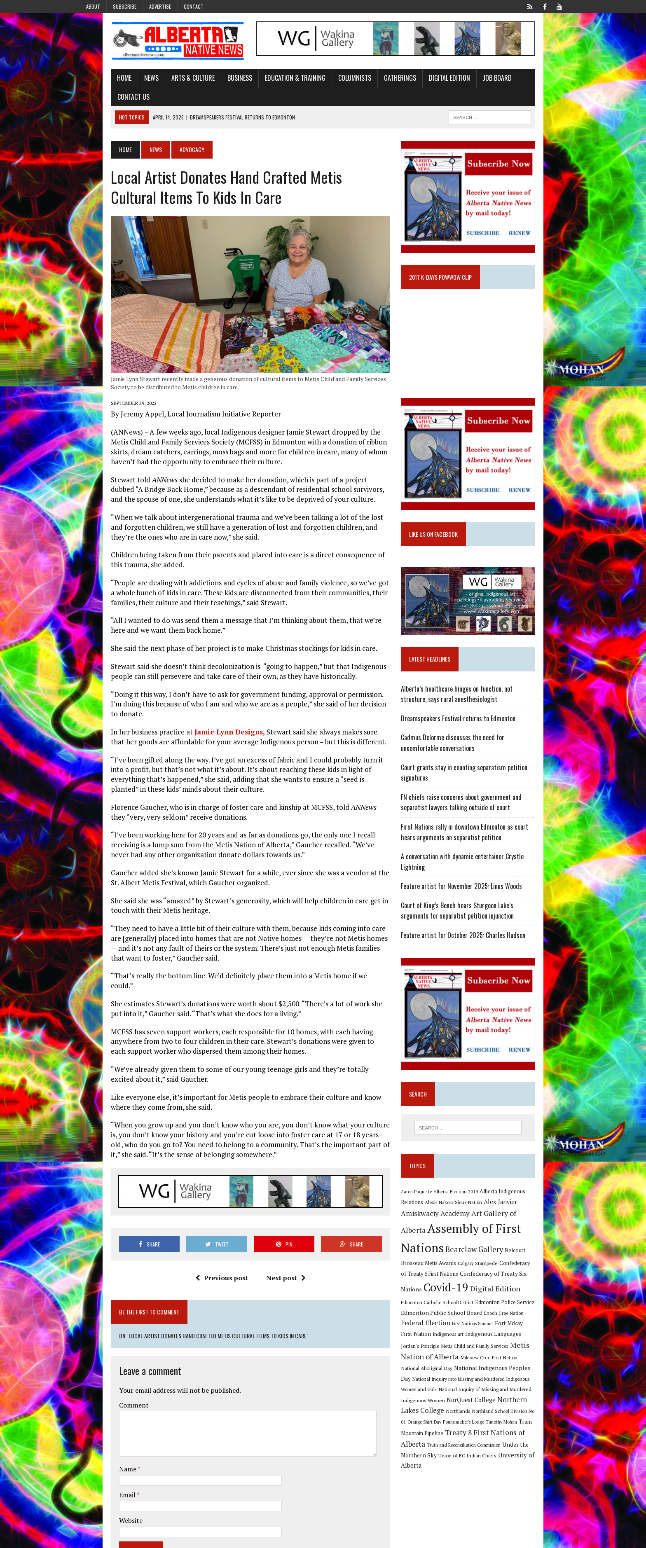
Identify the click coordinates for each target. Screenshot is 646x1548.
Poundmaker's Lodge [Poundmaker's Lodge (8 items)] (499, 1403)
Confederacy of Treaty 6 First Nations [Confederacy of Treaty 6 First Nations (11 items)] (498, 1266)
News (120, 84)
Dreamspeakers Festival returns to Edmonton (469, 733)
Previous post (211, 1262)
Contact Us (510, 84)
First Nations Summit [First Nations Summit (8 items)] (499, 1317)
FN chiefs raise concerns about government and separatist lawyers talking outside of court (486, 817)
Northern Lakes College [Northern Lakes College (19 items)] (449, 1391)
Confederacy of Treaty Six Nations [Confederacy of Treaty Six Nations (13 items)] (456, 1282)
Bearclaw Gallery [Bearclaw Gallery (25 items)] (441, 1254)
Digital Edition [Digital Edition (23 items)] (437, 1295)
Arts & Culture (162, 84)
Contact (194, 6)
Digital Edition (418, 84)
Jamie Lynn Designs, (199, 732)
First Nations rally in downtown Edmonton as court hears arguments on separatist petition (483, 846)
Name (97, 1429)
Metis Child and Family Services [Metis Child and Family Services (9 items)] (445, 1339)
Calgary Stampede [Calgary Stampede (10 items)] (432, 1266)
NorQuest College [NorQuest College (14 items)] (515, 1381)
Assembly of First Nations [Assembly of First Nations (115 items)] (482, 1238)
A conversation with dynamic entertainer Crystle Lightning (486, 871)
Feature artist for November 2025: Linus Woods (472, 890)
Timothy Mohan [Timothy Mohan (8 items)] (537, 1403)
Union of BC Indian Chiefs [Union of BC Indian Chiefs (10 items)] (478, 1436)
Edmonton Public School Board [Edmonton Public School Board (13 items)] (488, 1306)
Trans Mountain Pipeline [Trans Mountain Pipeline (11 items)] (441, 1414)
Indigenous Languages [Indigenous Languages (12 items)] (491, 1327)
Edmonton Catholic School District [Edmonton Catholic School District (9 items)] (500, 1296)
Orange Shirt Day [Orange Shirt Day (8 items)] (460, 1403)
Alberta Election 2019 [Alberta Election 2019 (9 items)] (467, 1201)
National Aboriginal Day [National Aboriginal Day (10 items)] (496, 1350)
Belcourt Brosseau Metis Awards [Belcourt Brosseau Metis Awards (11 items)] (509, 1255)
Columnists (323, 84)
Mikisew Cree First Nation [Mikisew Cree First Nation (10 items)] (440, 1350)
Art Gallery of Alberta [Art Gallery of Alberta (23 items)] (478, 1223)
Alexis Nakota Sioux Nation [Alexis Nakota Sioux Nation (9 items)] (440, 1212)
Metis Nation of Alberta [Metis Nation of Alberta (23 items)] (520, 1338)
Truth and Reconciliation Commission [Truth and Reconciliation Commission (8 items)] (475, 1426)
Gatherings (369, 84)
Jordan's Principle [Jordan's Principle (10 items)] (540, 1327)
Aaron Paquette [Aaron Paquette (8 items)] (427, 1201)
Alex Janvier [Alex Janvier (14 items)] (487, 1212)
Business (209, 84)
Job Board (466, 84)
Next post (275, 1262)
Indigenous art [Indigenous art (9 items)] (446, 1328)
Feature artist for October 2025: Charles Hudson (474, 939)
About (93, 6)
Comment (103, 1365)
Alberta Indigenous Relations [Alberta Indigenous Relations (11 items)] (525, 1200)
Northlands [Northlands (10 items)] (500, 1392)
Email (97, 1455)
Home (93, 84)
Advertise (160, 6)
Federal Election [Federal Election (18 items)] (452, 1316)
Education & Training (264, 84)
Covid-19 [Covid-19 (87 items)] (525, 1279)
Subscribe (124, 6)
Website (100, 1481)
